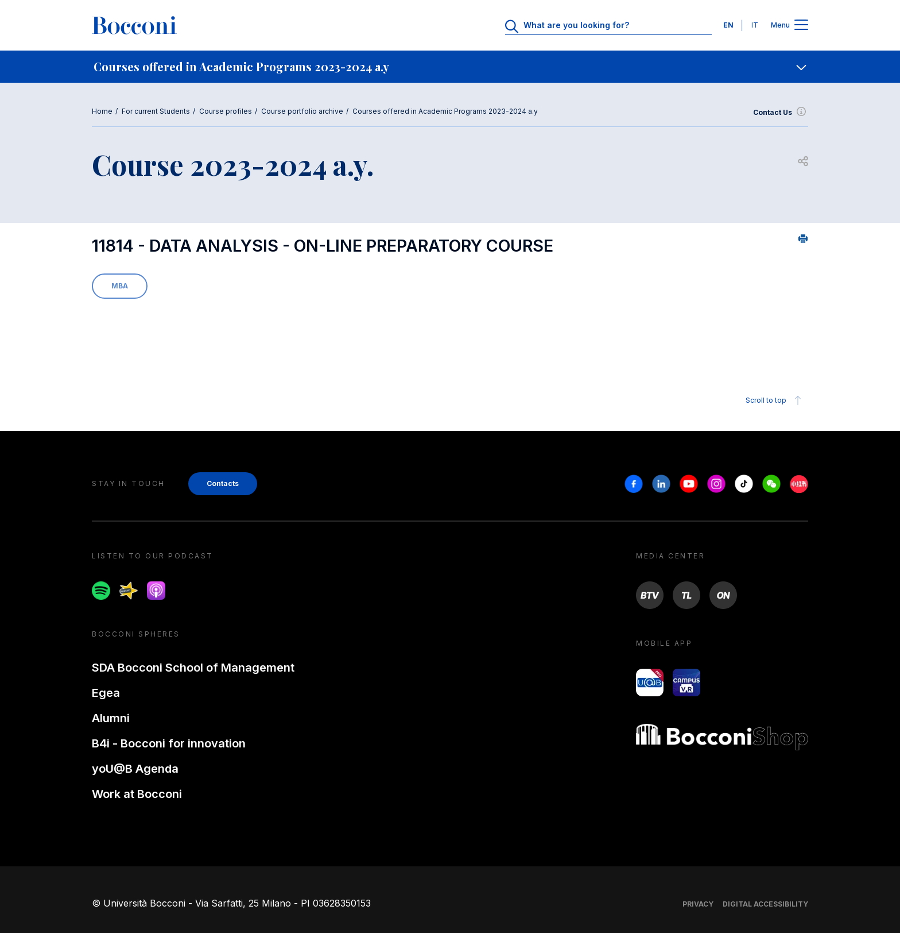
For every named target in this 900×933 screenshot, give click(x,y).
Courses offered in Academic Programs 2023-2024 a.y (445, 111)
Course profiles (225, 111)
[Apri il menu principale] (801, 25)
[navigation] (450, 67)
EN (728, 25)
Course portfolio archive (302, 111)
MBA (119, 286)
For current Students (156, 111)
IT (754, 25)
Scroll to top (775, 400)
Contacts (223, 483)
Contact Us (780, 112)
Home (102, 111)
